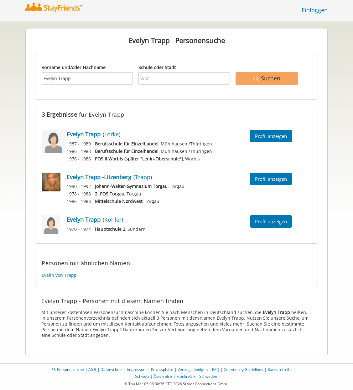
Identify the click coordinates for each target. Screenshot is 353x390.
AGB (92, 369)
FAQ (215, 369)
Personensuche (70, 369)
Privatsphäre (162, 369)
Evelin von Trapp (59, 275)
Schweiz (142, 376)
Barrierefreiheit (281, 369)
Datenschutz (111, 369)
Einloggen (315, 10)
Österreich (162, 376)
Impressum (137, 369)
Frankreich (185, 376)
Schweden (208, 376)
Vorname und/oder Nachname (74, 67)
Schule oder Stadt (157, 67)
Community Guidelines (243, 369)
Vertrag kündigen (193, 369)
